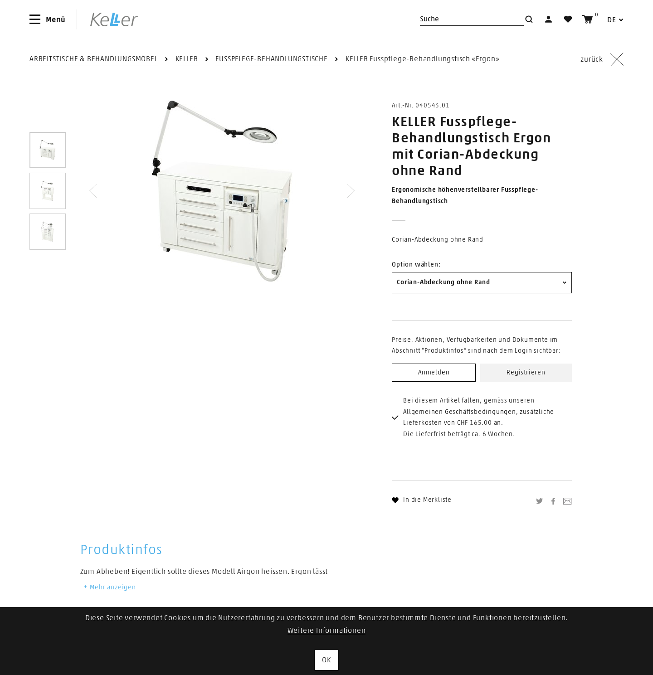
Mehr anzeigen (109, 587)
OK (326, 660)
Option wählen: (416, 265)
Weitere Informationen (327, 630)
